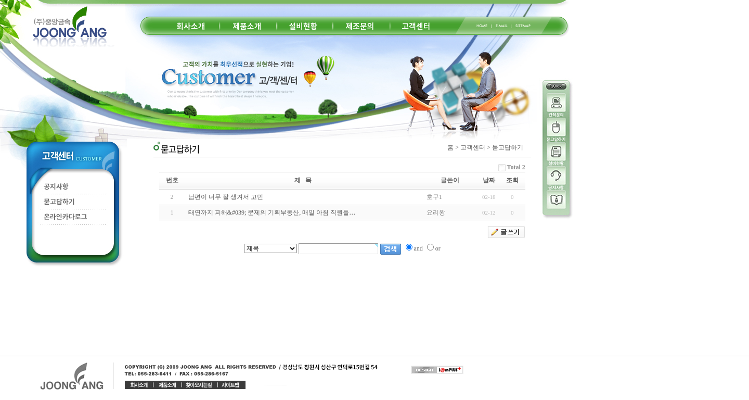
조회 (512, 180)
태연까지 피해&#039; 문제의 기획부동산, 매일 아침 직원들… (272, 212)
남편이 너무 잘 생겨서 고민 (225, 197)
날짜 (489, 180)
